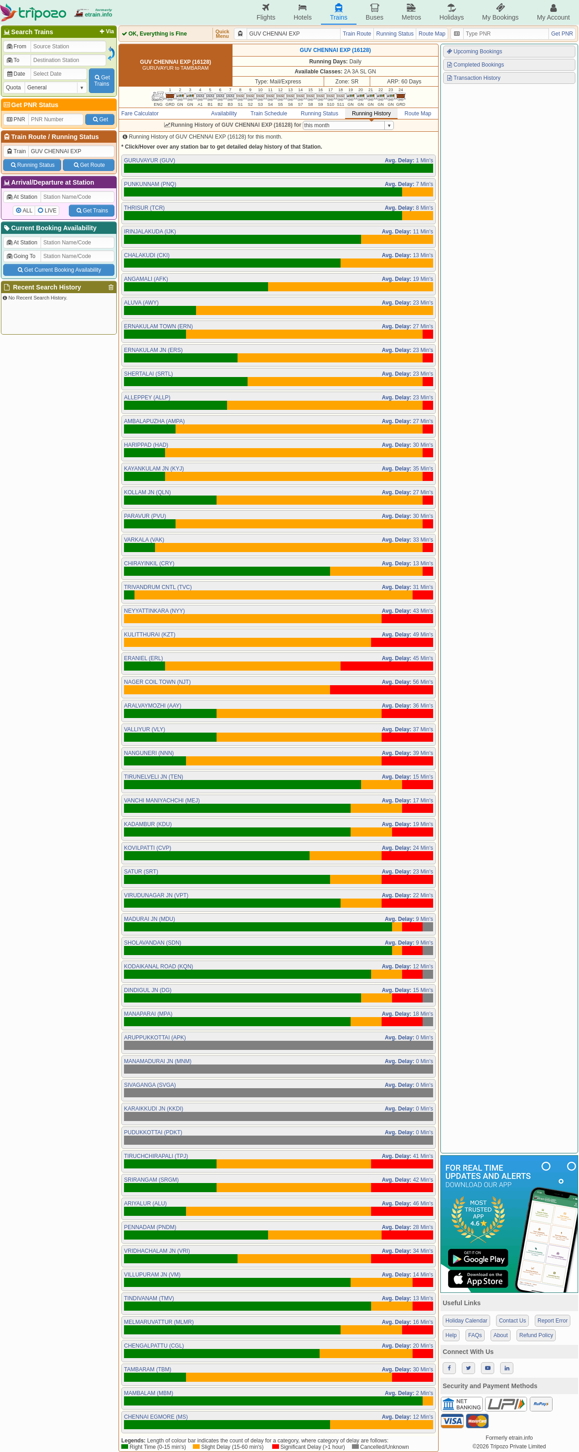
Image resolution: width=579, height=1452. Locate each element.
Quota (13, 87)
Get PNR (562, 34)
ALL (27, 210)
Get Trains (91, 210)
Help (451, 1335)
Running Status (75, 136)
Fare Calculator (140, 113)
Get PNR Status (30, 105)
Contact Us (512, 1321)
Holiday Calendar (466, 1321)
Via (106, 31)
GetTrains (101, 80)
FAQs (475, 1335)
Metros (411, 12)
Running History (371, 113)
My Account (553, 12)
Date (15, 74)
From (16, 46)
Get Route (88, 165)
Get (100, 119)
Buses (374, 12)
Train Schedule (269, 113)
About (500, 1335)
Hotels (303, 12)
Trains (338, 12)
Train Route (29, 136)
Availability (224, 113)
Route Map (432, 34)
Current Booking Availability (49, 228)
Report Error (553, 1321)
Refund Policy (536, 1335)
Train (16, 151)
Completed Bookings (475, 65)
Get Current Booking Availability (58, 270)
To (12, 60)
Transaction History (473, 78)
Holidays (451, 12)
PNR (15, 119)
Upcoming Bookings (474, 51)
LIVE (51, 210)
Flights (266, 12)
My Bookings (500, 12)
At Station (21, 197)
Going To (21, 256)
